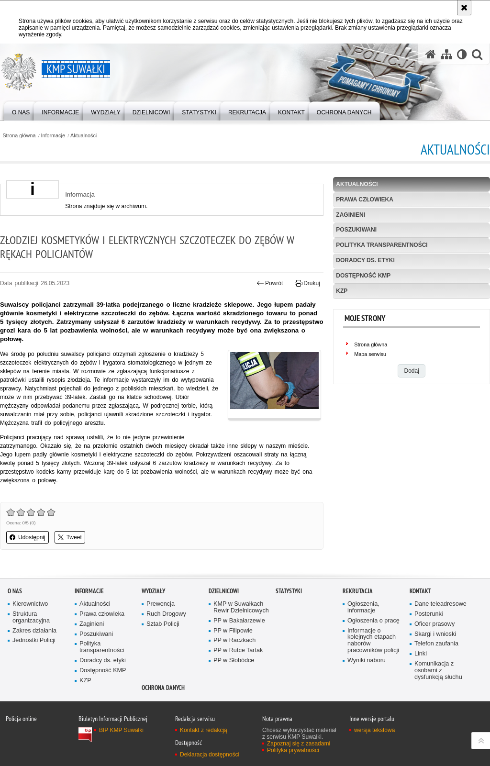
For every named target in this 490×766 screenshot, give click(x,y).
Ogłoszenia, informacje (363, 607)
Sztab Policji (162, 624)
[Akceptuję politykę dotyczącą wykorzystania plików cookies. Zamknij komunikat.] (464, 7)
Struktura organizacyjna (31, 617)
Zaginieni (350, 214)
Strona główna (18, 135)
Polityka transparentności (381, 245)
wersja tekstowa (374, 730)
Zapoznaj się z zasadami (298, 743)
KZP (341, 291)
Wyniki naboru (366, 660)
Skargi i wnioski (435, 634)
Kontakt (420, 591)
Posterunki (428, 614)
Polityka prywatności (293, 750)
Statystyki (289, 591)
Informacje (53, 135)
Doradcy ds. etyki (365, 260)
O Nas (15, 591)
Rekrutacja (358, 591)
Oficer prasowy (434, 624)
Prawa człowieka (364, 199)
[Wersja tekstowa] (462, 54)
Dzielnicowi (224, 591)
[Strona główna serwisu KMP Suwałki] (430, 54)
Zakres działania (34, 631)
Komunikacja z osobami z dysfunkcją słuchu (438, 670)
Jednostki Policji (34, 640)
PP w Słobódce (233, 660)
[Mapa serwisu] (446, 54)
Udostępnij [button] (27, 537)
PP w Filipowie (233, 631)
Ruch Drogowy (166, 614)
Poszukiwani (356, 229)
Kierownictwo (30, 604)
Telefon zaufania (436, 644)
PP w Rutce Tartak (238, 650)
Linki (420, 654)
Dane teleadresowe (440, 604)
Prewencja (160, 604)
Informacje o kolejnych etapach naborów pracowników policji (373, 641)
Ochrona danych (163, 688)
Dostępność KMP (363, 275)
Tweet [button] (70, 537)
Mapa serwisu (370, 354)
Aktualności (83, 135)
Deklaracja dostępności (209, 754)
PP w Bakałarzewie (239, 621)
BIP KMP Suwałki (121, 730)
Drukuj (307, 283)
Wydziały (153, 591)
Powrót (269, 283)
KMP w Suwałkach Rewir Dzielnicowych (241, 607)
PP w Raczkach (234, 640)
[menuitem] (21, 110)
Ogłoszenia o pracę (373, 621)
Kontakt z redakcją (203, 730)
